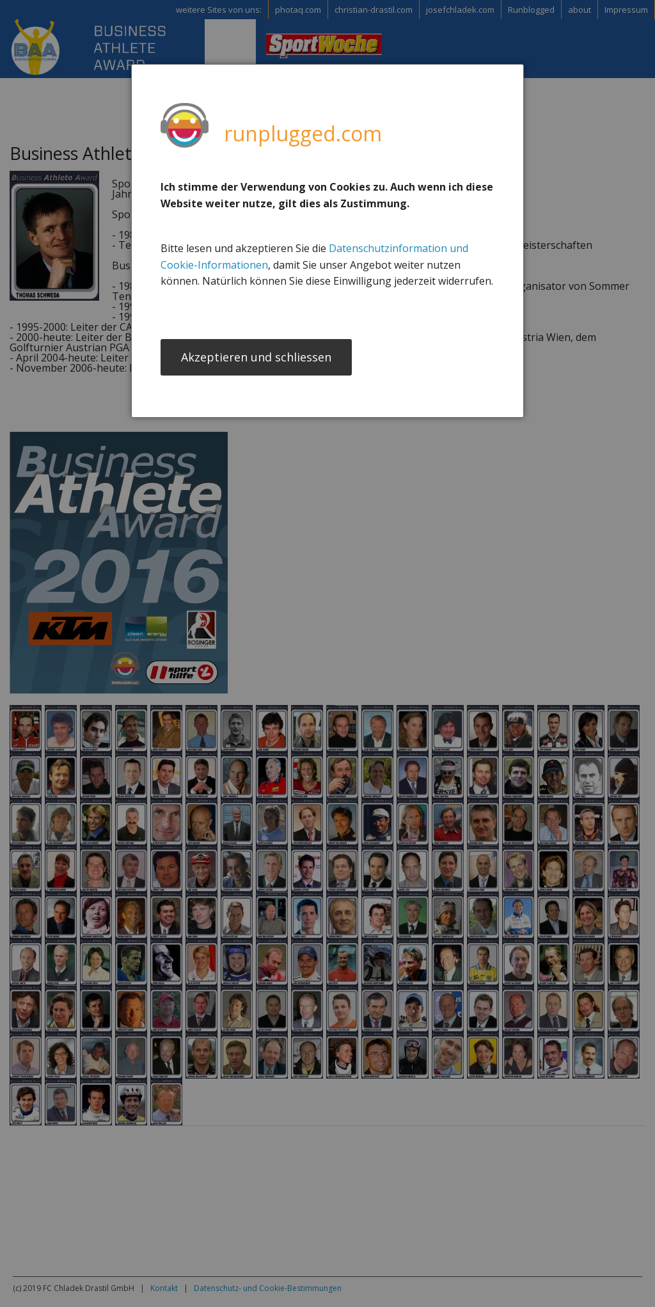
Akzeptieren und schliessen (256, 358)
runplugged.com (303, 133)
